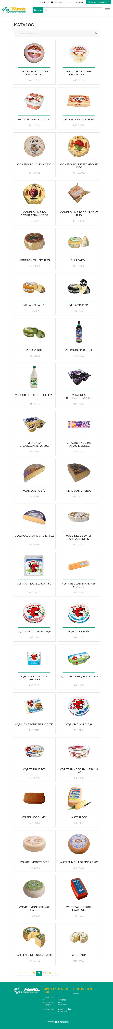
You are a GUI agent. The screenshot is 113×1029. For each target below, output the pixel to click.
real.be (43, 2)
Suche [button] (39, 10)
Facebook (57, 2)
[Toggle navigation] (107, 10)
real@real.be (48, 1009)
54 (50, 973)
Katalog (76, 994)
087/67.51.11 (80, 2)
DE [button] (68, 2)
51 (34, 973)
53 (44, 973)
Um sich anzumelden (98, 2)
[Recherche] (72, 10)
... (29, 973)
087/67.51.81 (62, 1011)
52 (39, 973)
